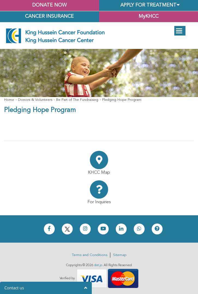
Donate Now (49, 5)
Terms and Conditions (89, 255)
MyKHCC (149, 16)
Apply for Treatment (148, 5)
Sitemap (119, 255)
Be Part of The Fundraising (77, 100)
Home (9, 100)
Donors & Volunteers (35, 100)
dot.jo (98, 265)
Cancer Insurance (49, 16)
